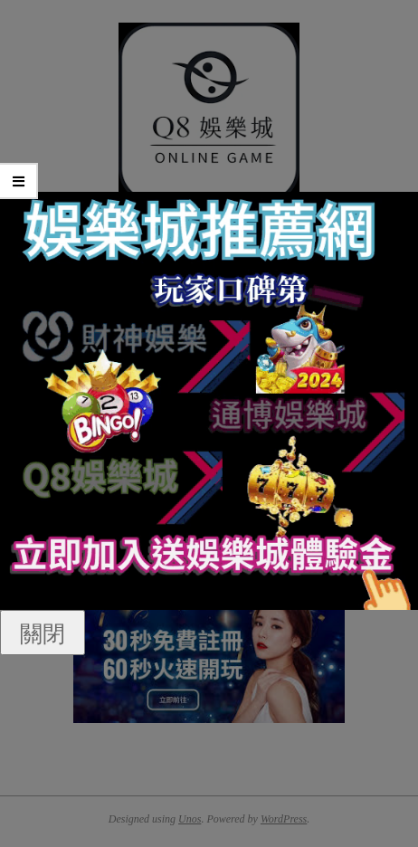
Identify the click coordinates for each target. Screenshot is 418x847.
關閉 (42, 632)
